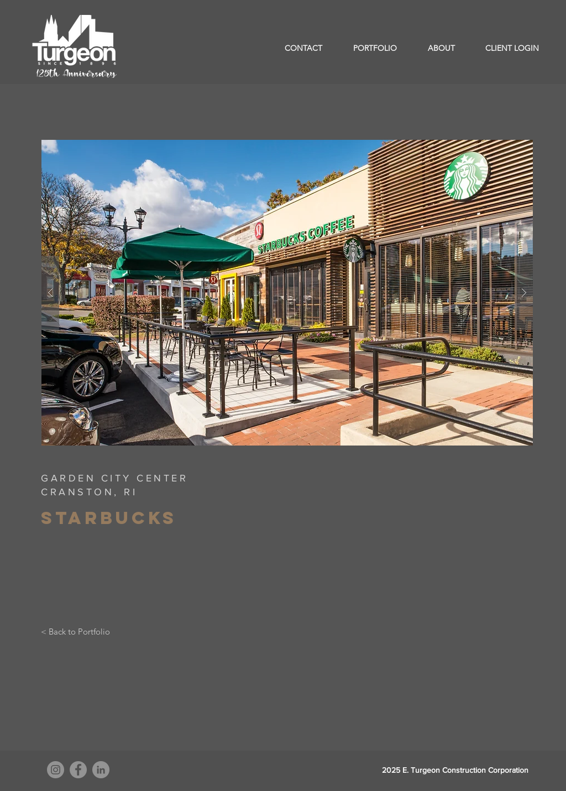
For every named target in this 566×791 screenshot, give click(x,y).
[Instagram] (55, 769)
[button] (287, 293)
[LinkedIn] (100, 769)
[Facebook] (78, 769)
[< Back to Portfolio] (75, 631)
